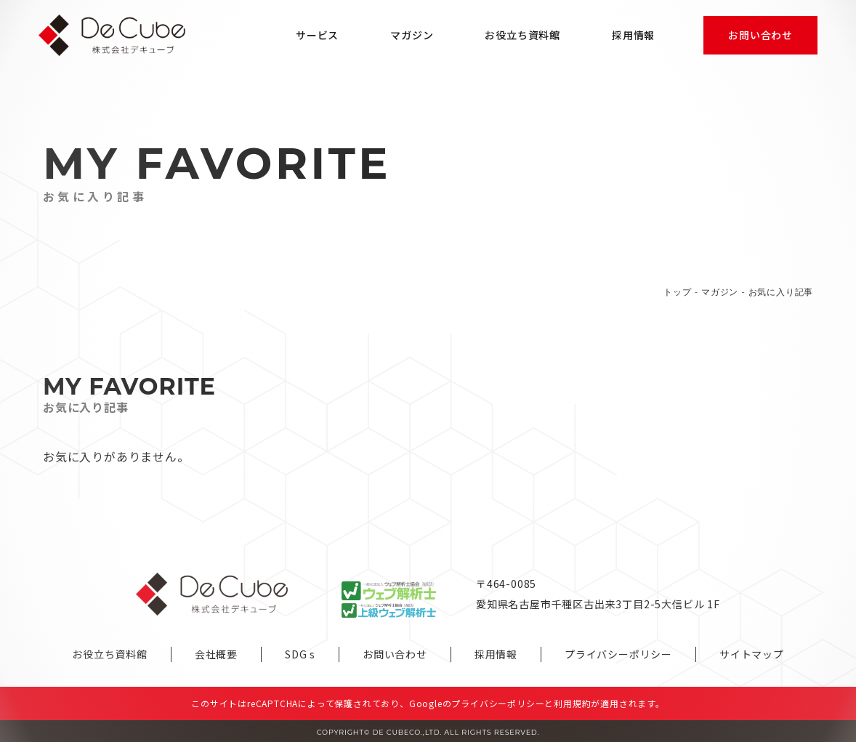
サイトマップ (751, 654)
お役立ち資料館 (110, 654)
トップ (677, 291)
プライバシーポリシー (618, 654)
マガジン (719, 291)
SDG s (300, 654)
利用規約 (572, 703)
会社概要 (216, 654)
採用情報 (496, 654)
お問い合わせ (395, 654)
